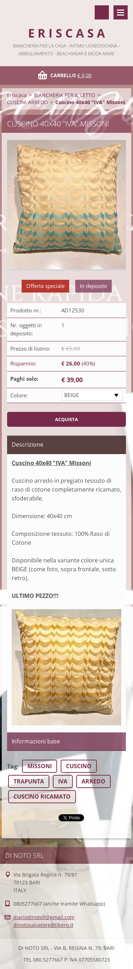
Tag (12, 766)
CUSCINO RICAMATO (42, 796)
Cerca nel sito (102, 12)
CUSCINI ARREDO (27, 102)
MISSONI (39, 766)
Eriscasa (17, 95)
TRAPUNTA (28, 781)
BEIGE (71, 394)
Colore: (19, 395)
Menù (120, 12)
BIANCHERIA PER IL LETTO (64, 95)
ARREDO (93, 781)
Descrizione (27, 444)
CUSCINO (79, 766)
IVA (62, 781)
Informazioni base (36, 741)
